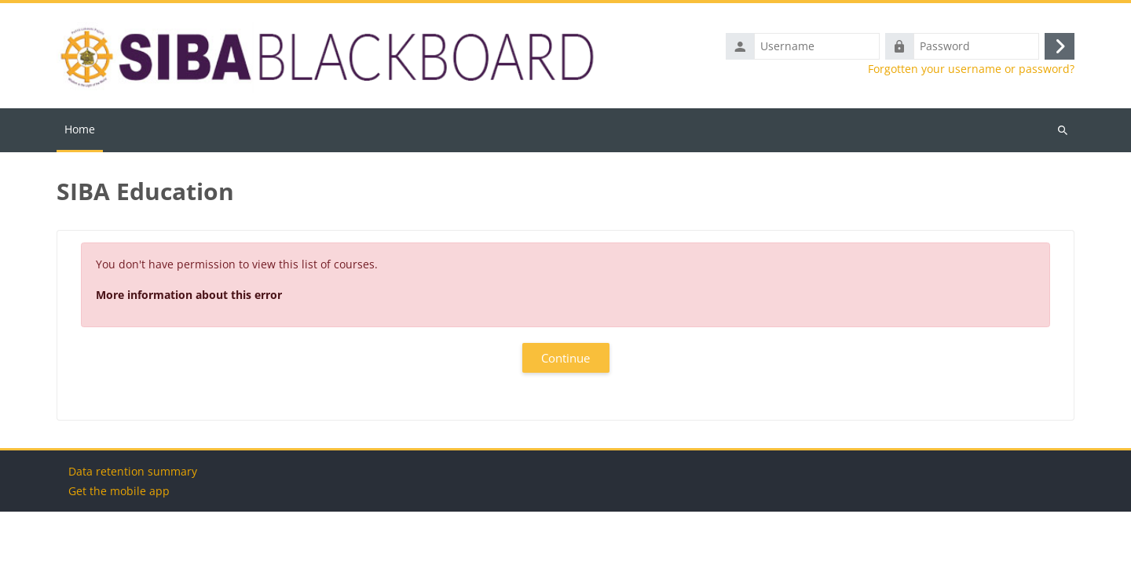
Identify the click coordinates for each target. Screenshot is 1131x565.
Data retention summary (132, 524)
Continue (565, 358)
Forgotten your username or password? (971, 69)
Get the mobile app (119, 544)
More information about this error (189, 294)
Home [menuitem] (79, 129)
